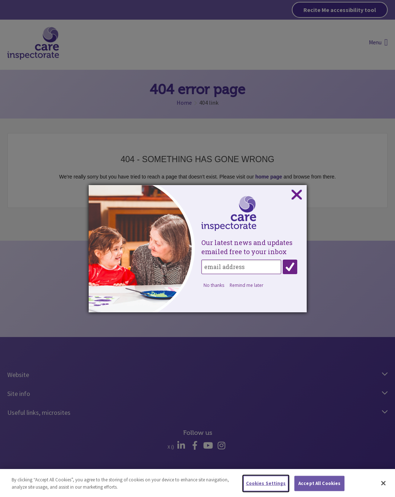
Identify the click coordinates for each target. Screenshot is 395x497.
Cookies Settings (266, 485)
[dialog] (198, 248)
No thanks (213, 285)
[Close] (383, 485)
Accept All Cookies (319, 485)
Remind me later (246, 285)
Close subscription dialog (296, 194)
